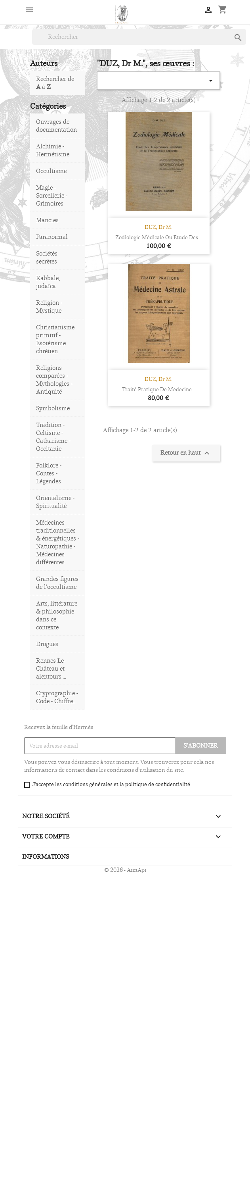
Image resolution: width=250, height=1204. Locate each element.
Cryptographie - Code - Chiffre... (57, 697)
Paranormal (52, 237)
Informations (45, 856)
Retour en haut (186, 453)
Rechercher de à (55, 83)
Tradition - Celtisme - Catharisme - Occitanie (53, 437)
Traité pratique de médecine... (158, 389)
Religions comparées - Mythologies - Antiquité (54, 380)
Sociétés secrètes (46, 257)
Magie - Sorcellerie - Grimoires (51, 195)
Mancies (47, 220)
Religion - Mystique (49, 306)
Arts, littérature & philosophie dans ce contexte (56, 615)
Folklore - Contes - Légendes (48, 473)
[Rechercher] (139, 37)
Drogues (47, 644)
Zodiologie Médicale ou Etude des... (158, 237)
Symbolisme (53, 408)
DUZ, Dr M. (158, 227)
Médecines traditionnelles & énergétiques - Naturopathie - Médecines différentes (57, 542)
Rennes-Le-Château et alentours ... (51, 668)
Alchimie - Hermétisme (52, 150)
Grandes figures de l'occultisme (57, 583)
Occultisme (51, 171)
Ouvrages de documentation (56, 125)
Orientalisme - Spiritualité (55, 502)
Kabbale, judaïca (48, 282)
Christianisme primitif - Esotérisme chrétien (55, 339)
